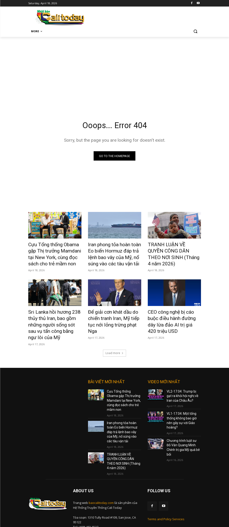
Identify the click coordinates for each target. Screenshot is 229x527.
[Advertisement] (114, 72)
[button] (195, 31)
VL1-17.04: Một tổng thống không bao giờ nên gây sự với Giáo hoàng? (184, 400)
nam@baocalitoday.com (106, 501)
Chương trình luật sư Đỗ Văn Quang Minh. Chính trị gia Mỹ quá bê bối (183, 421)
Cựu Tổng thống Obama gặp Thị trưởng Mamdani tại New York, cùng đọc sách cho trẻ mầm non (53, 253)
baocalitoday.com (101, 467)
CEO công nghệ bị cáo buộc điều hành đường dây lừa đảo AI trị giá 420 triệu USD (173, 313)
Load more (114, 338)
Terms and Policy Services (166, 482)
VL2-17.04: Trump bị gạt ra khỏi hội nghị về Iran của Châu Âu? (183, 380)
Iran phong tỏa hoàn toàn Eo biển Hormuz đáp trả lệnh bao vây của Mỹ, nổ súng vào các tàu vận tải (113, 253)
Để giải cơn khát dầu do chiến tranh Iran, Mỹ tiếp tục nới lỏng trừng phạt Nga (114, 313)
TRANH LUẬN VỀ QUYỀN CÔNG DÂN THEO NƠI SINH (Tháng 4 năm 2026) (171, 250)
